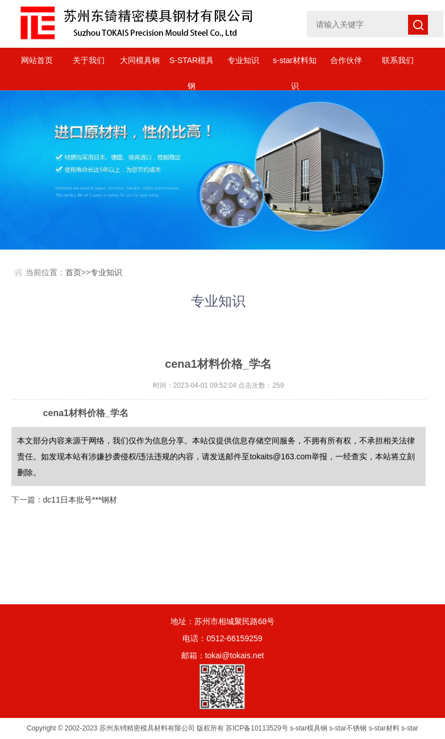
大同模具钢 (140, 60)
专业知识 (243, 60)
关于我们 (89, 60)
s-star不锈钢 (348, 728)
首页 (73, 272)
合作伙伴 (346, 60)
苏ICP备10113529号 (257, 728)
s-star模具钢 (308, 728)
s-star (409, 728)
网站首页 (37, 60)
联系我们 (398, 60)
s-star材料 (384, 728)
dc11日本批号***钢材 (80, 499)
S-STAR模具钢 (191, 64)
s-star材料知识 (295, 64)
